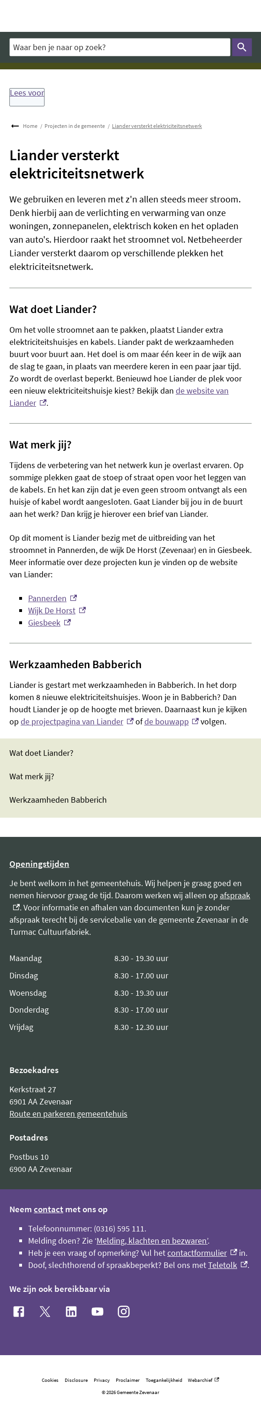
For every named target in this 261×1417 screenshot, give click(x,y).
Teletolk (227, 1265)
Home (30, 125)
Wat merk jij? (31, 776)
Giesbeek (49, 622)
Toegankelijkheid (164, 1380)
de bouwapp (171, 721)
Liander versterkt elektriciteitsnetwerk (157, 125)
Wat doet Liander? (41, 753)
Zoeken (240, 47)
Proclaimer (128, 1380)
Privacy (102, 1380)
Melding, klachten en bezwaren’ (152, 1240)
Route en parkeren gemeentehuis (68, 1113)
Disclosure (76, 1380)
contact (48, 1209)
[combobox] (119, 47)
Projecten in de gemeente (75, 125)
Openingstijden (39, 863)
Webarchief (203, 1380)
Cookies (50, 1380)
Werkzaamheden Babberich (58, 800)
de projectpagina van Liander (77, 721)
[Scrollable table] (130, 993)
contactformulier (202, 1252)
